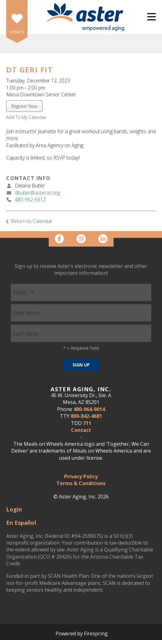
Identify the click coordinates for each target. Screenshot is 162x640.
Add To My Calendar (26, 117)
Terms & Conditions (81, 483)
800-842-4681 (86, 416)
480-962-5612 (30, 199)
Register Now (24, 106)
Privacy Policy (81, 476)
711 (87, 423)
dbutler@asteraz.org (37, 192)
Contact (81, 430)
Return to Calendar (31, 221)
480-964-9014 (89, 409)
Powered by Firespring (82, 633)
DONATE (16, 32)
